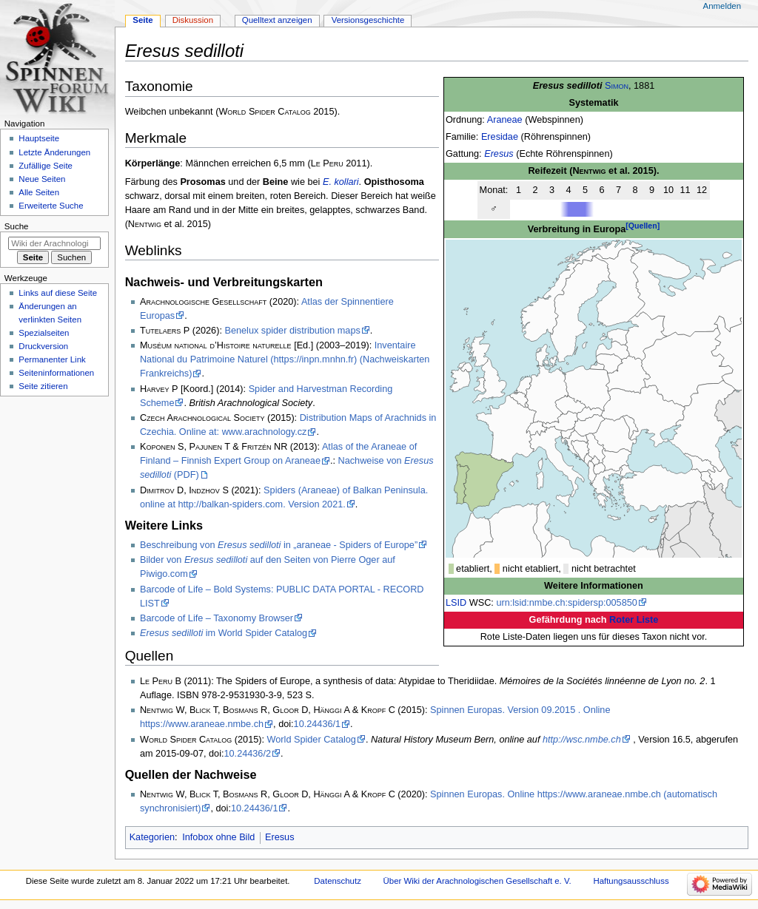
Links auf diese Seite (58, 292)
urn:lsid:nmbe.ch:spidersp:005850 (566, 603)
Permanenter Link (52, 359)
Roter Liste (633, 620)
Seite (142, 20)
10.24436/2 (248, 754)
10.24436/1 (317, 724)
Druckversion (43, 346)
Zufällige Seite (46, 165)
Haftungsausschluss (630, 880)
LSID (456, 603)
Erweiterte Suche (51, 205)
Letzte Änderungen (54, 152)
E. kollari (341, 182)
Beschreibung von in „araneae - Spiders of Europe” (278, 545)
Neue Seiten (42, 179)
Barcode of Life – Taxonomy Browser (216, 618)
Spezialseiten (44, 332)
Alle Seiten (39, 192)
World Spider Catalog (311, 739)
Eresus (499, 154)
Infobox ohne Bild (218, 837)
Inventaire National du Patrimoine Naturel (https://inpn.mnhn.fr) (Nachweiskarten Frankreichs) (284, 359)
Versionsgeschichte (368, 20)
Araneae (505, 120)
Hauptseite (39, 138)
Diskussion (192, 20)
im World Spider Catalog (223, 633)
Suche (16, 226)
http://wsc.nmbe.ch (582, 739)
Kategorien (152, 837)
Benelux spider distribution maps (292, 330)
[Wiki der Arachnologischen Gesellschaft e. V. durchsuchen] (54, 243)
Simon (616, 86)
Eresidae (499, 137)
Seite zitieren (43, 386)
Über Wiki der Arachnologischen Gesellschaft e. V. (477, 880)
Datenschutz (337, 880)
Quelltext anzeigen (277, 20)
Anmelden (722, 5)
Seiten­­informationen (56, 372)
